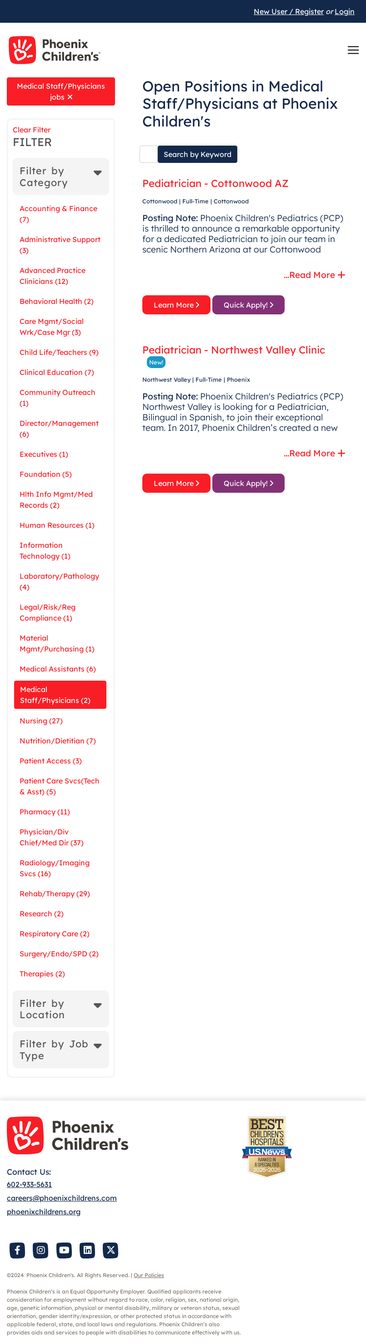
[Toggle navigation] (353, 50)
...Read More (315, 274)
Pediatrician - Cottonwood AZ (215, 183)
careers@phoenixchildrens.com (62, 1198)
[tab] (61, 176)
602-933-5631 (29, 1184)
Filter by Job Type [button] (54, 1049)
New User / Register (289, 11)
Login (345, 11)
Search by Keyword (197, 154)
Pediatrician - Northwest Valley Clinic (233, 350)
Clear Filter (31, 129)
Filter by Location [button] (42, 1009)
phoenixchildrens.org (43, 1211)
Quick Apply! (248, 304)
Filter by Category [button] (44, 176)
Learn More (176, 304)
